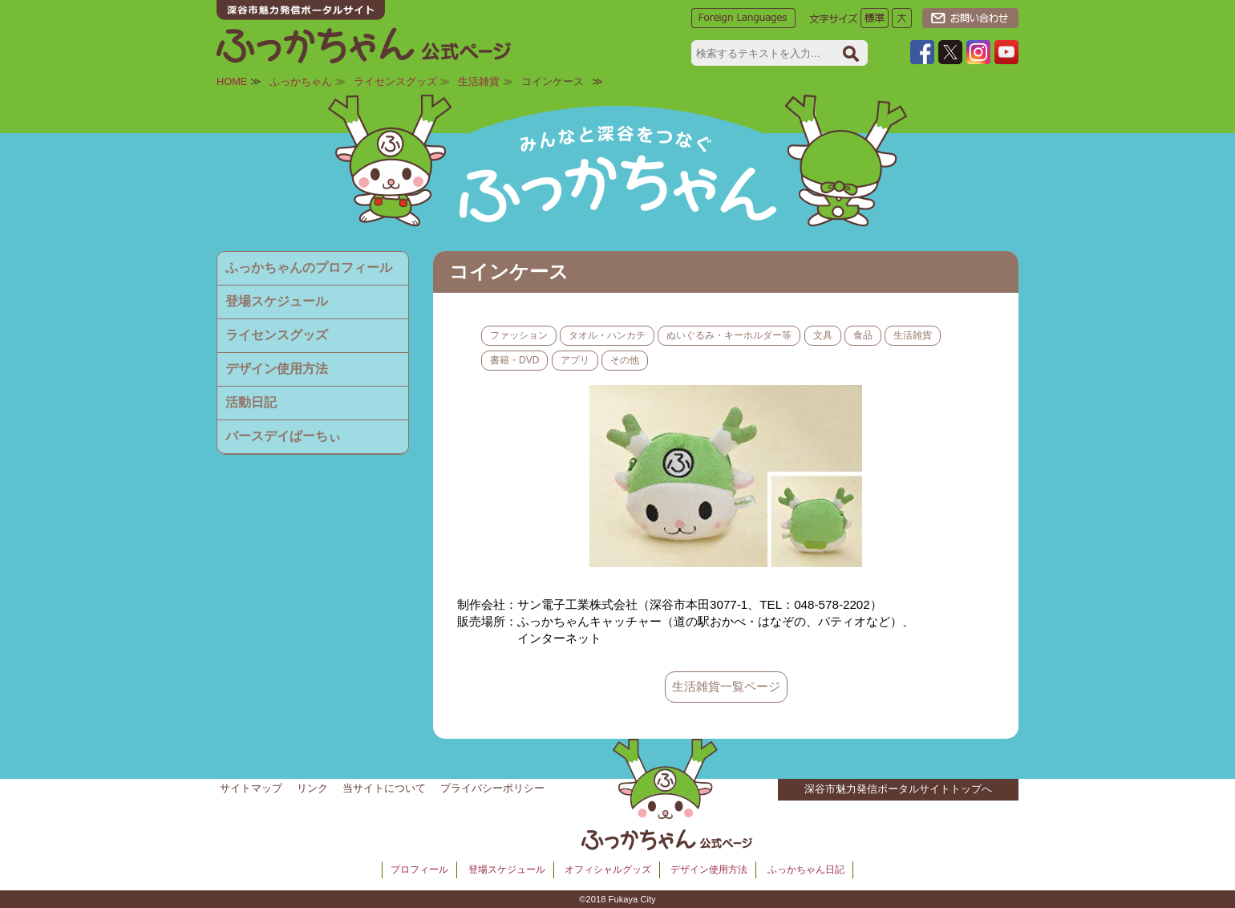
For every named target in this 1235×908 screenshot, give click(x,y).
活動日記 (251, 402)
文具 (822, 335)
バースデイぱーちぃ (283, 436)
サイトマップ (251, 788)
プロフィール (419, 869)
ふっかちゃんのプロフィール (308, 267)
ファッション (519, 335)
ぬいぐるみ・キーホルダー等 (729, 335)
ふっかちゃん (300, 81)
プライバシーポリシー (492, 788)
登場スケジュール (276, 301)
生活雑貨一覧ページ (726, 686)
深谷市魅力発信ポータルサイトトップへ (898, 789)
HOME (232, 81)
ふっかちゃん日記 (805, 869)
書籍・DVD (514, 360)
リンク (312, 788)
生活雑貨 (479, 81)
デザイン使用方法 (276, 368)
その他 (624, 360)
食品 (863, 335)
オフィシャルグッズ (608, 869)
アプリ (575, 360)
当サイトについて (384, 788)
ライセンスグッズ (395, 81)
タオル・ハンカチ (607, 335)
